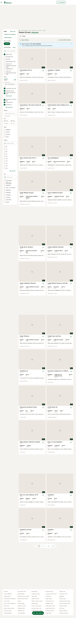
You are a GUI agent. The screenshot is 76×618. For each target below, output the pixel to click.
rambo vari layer (22, 605)
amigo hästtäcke (8, 613)
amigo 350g (48, 613)
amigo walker (48, 598)
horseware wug (49, 591)
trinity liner (6, 605)
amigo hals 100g (35, 593)
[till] (13, 123)
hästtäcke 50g (21, 608)
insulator (6, 591)
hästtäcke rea (21, 610)
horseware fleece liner (51, 593)
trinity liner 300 (63, 593)
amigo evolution (63, 605)
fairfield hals (62, 598)
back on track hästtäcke (9, 603)
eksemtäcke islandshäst (10, 598)
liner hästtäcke (21, 613)
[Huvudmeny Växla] (1, 2)
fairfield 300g (21, 603)
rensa (14, 47)
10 (52, 546)
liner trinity (6, 601)
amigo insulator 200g (64, 601)
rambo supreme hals (9, 608)
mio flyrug (61, 608)
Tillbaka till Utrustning (9, 34)
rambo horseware (63, 613)
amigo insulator (63, 610)
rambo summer (35, 598)
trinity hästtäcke (8, 593)
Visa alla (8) (9, 96)
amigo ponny (35, 603)
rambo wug (62, 591)
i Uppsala (34, 32)
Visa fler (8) (12, 171)
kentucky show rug (36, 608)
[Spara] (43, 70)
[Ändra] (15, 79)
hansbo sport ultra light (23, 596)
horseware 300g (49, 610)
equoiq (19, 601)
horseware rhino (49, 601)
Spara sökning (24, 40)
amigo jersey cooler (50, 605)
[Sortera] (65, 40)
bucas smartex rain (50, 608)
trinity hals (48, 596)
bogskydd (61, 596)
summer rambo (7, 610)
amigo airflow (7, 596)
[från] (6, 123)
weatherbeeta (21, 593)
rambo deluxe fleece (23, 598)
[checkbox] (4, 54)
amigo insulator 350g (37, 610)
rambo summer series (37, 601)
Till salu (7, 43)
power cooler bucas (36, 605)
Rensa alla (12, 31)
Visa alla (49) (9, 107)
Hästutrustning (7, 37)
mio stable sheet (22, 591)
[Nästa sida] (56, 546)
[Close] (71, 44)
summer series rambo (64, 603)
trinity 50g (34, 596)
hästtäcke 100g (49, 603)
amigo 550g (34, 591)
